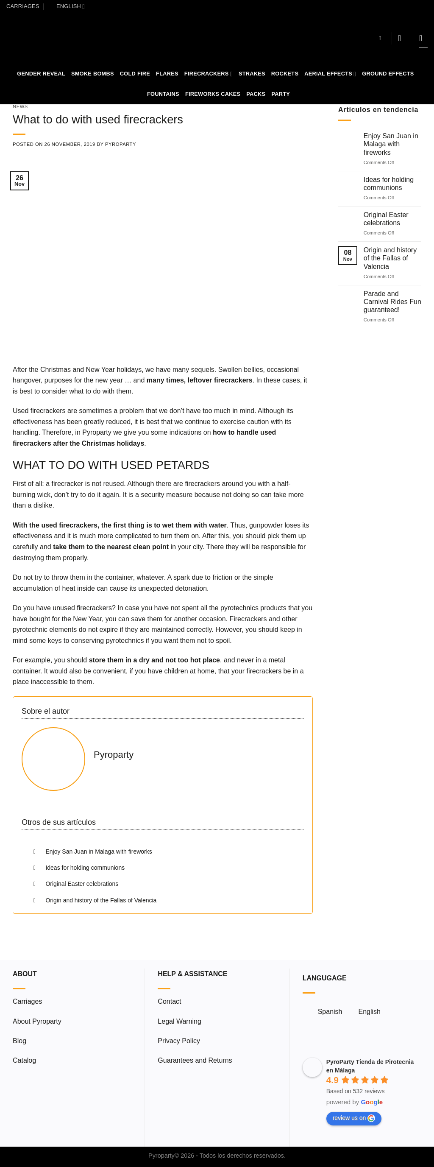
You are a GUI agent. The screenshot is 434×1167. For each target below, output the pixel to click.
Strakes (252, 73)
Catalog (24, 1060)
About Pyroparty (37, 1021)
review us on (354, 1118)
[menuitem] (67, 6)
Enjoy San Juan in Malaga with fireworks (391, 144)
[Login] (402, 38)
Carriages (22, 6)
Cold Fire (135, 73)
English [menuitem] (369, 1011)
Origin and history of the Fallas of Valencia (390, 258)
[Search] (382, 38)
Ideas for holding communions (389, 183)
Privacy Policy (179, 1040)
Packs (255, 94)
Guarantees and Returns (195, 1060)
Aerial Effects (330, 74)
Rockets (284, 73)
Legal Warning (179, 1021)
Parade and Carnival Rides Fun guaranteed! (392, 301)
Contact (169, 1001)
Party (280, 94)
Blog (19, 1040)
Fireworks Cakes (212, 94)
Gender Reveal (41, 73)
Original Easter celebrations (386, 218)
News (20, 106)
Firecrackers (208, 74)
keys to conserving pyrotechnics (96, 640)
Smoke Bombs (92, 73)
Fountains (163, 94)
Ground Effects (388, 73)
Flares (167, 73)
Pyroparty (120, 144)
